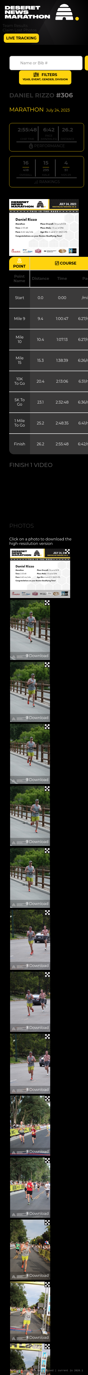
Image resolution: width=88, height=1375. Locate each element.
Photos (21, 525)
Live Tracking (21, 38)
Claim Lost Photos (20, 30)
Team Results (15, 25)
